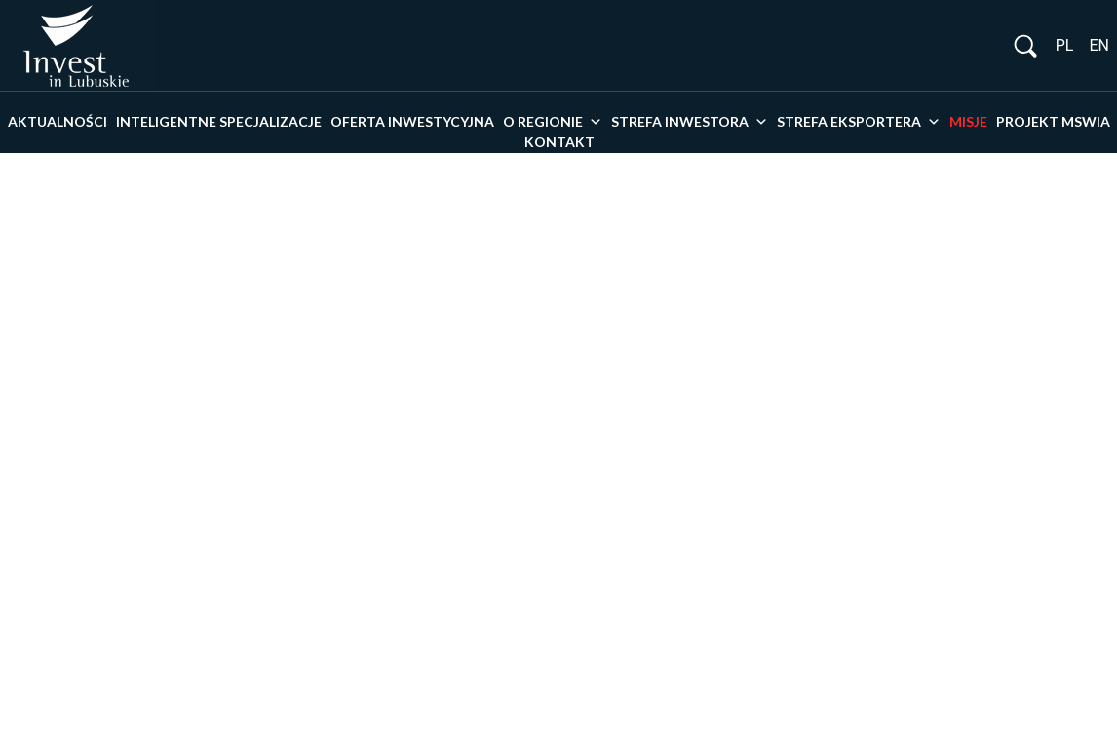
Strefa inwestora (689, 122)
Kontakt (559, 142)
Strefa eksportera (859, 122)
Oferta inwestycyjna (412, 121)
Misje (968, 121)
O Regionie (552, 122)
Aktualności (57, 121)
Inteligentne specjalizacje (219, 121)
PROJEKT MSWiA (1053, 121)
